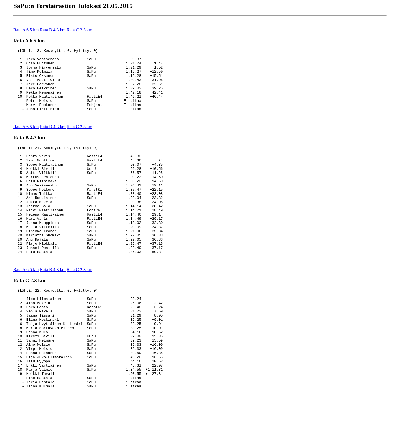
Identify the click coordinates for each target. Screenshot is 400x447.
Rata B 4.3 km (53, 29)
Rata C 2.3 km (79, 29)
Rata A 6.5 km (26, 29)
